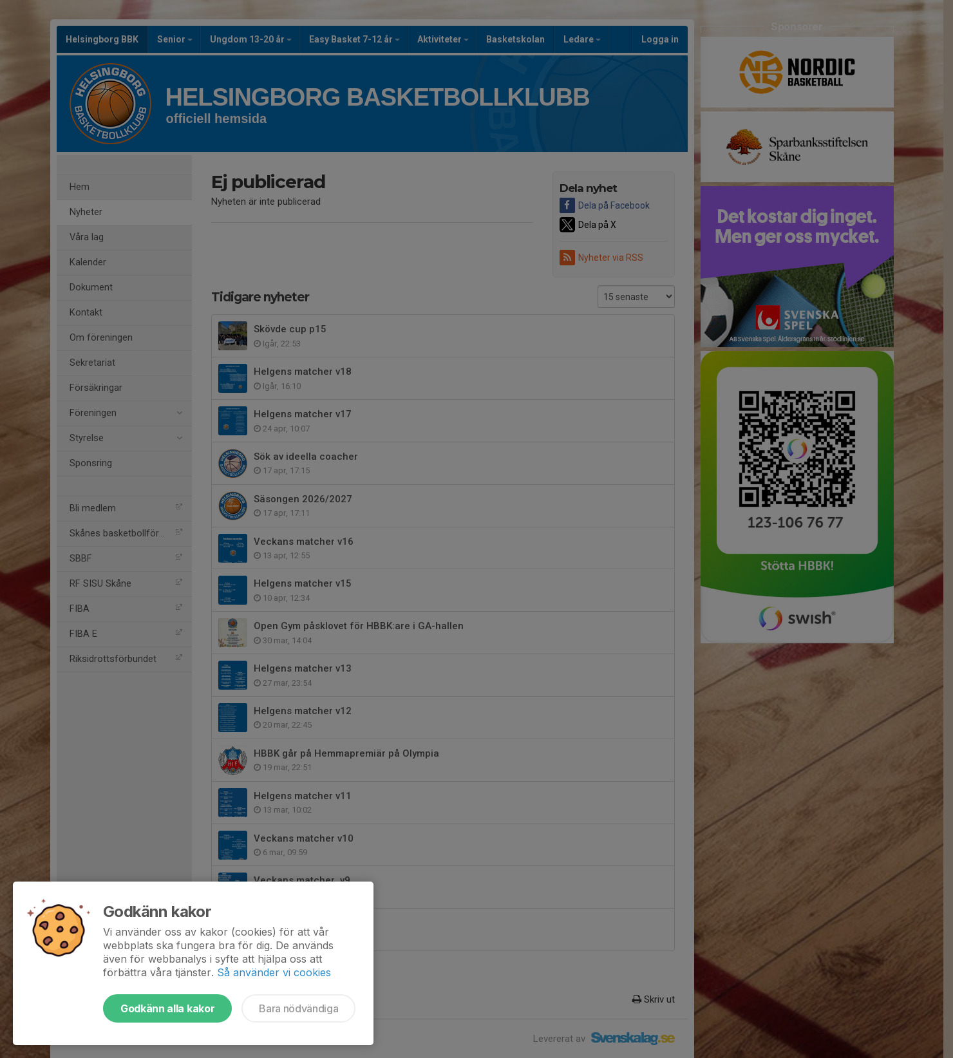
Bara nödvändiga (298, 1008)
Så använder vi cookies (274, 972)
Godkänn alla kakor (167, 1008)
